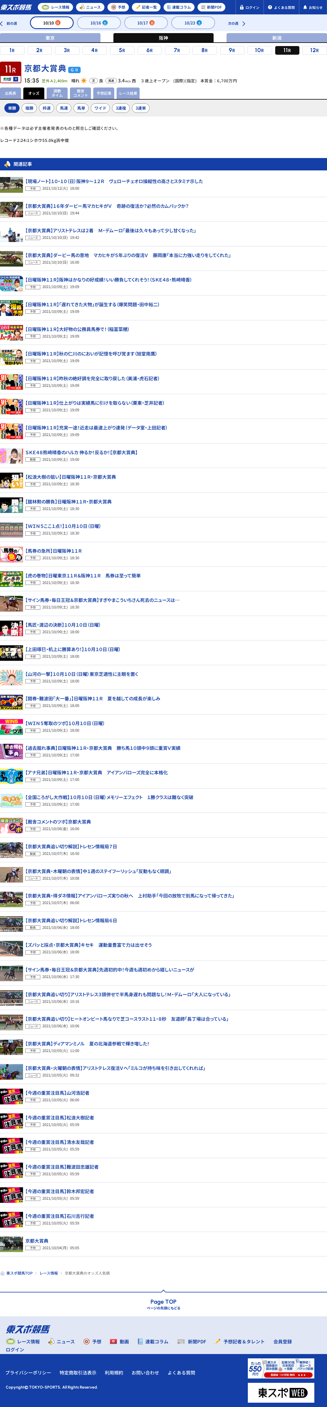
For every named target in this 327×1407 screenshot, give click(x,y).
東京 (50, 37)
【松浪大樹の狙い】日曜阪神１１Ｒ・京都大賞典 (70, 476)
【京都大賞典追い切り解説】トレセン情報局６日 (71, 920)
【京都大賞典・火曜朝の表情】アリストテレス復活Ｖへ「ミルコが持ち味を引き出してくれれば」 (115, 1067)
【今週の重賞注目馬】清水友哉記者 (59, 1141)
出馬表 (10, 93)
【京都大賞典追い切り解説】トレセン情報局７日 (71, 846)
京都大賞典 (36, 1240)
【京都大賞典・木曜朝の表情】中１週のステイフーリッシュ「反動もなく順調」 (98, 871)
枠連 (47, 108)
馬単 (81, 108)
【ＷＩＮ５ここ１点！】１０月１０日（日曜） (63, 525)
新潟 (277, 37)
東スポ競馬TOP (19, 1273)
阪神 (163, 37)
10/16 (99, 23)
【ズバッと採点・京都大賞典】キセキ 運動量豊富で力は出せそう (88, 944)
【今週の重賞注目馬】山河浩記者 (57, 1092)
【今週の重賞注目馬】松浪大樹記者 (59, 1117)
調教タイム (57, 93)
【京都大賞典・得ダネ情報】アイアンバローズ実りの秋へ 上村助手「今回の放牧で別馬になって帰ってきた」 (129, 895)
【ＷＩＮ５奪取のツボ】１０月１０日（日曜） (65, 723)
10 (258, 50)
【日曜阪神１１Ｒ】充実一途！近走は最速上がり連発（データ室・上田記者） (96, 427)
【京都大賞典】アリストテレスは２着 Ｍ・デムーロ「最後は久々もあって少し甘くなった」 (110, 230)
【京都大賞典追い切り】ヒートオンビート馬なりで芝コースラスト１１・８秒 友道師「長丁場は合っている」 (127, 1018)
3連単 (141, 108)
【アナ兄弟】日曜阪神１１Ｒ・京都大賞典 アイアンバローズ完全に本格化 (96, 772)
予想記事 (103, 93)
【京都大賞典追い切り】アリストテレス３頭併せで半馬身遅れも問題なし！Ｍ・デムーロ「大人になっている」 (128, 994)
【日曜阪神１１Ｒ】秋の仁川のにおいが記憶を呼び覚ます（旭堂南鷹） (91, 353)
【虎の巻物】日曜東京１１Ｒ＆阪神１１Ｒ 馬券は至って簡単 (83, 575)
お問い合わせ (146, 1372)
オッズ (33, 93)
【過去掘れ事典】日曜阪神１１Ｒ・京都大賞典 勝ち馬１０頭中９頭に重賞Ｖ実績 (102, 747)
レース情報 (48, 1273)
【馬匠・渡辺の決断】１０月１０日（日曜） (63, 624)
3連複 (121, 108)
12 (313, 50)
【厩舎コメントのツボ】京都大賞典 (58, 821)
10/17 (146, 23)
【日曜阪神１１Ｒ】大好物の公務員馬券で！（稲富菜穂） (77, 329)
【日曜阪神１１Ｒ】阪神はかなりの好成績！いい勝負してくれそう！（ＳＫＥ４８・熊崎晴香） (108, 279)
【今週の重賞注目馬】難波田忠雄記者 (62, 1166)
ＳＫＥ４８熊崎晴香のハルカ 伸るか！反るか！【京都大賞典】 (81, 452)
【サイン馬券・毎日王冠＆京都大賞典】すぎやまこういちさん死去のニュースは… (102, 599)
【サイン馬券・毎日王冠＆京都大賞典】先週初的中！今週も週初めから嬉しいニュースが (109, 969)
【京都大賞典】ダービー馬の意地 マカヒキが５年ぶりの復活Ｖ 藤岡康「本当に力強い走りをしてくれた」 (128, 255)
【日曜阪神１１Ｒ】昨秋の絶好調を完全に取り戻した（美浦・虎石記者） (92, 378)
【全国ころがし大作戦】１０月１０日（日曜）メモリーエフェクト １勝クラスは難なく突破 (109, 797)
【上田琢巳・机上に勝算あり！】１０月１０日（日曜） (73, 649)
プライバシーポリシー (29, 1372)
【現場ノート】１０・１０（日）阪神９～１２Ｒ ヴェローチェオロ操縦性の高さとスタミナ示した (114, 181)
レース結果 (128, 93)
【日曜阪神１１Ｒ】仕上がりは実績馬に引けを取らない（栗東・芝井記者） (95, 402)
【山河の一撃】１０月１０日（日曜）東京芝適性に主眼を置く (81, 673)
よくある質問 (182, 1372)
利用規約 (114, 1372)
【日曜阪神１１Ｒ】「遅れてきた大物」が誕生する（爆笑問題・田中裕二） (92, 304)
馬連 (64, 108)
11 (286, 50)
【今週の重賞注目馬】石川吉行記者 (59, 1215)
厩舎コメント (80, 93)
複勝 (29, 108)
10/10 (51, 23)
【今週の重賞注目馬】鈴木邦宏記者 (59, 1191)
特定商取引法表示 (78, 1372)
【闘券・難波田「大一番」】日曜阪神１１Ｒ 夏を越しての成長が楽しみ (92, 698)
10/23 (193, 23)
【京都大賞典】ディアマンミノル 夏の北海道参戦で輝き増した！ (87, 1043)
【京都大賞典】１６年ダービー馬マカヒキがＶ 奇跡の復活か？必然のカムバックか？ (107, 205)
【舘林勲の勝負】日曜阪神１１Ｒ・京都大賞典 (68, 501)
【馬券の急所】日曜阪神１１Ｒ (53, 550)
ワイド (100, 108)
